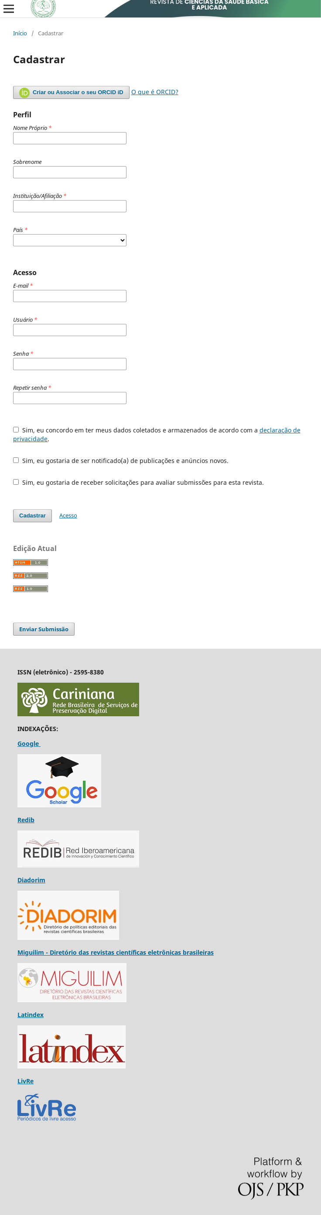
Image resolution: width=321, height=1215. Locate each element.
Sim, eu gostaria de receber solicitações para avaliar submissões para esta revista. (138, 482)
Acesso (68, 515)
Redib (25, 820)
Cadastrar (32, 515)
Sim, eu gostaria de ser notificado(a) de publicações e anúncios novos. (121, 460)
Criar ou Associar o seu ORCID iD (71, 93)
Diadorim (31, 880)
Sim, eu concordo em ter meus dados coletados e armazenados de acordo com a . (157, 434)
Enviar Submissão (43, 629)
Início (20, 33)
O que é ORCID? (154, 92)
